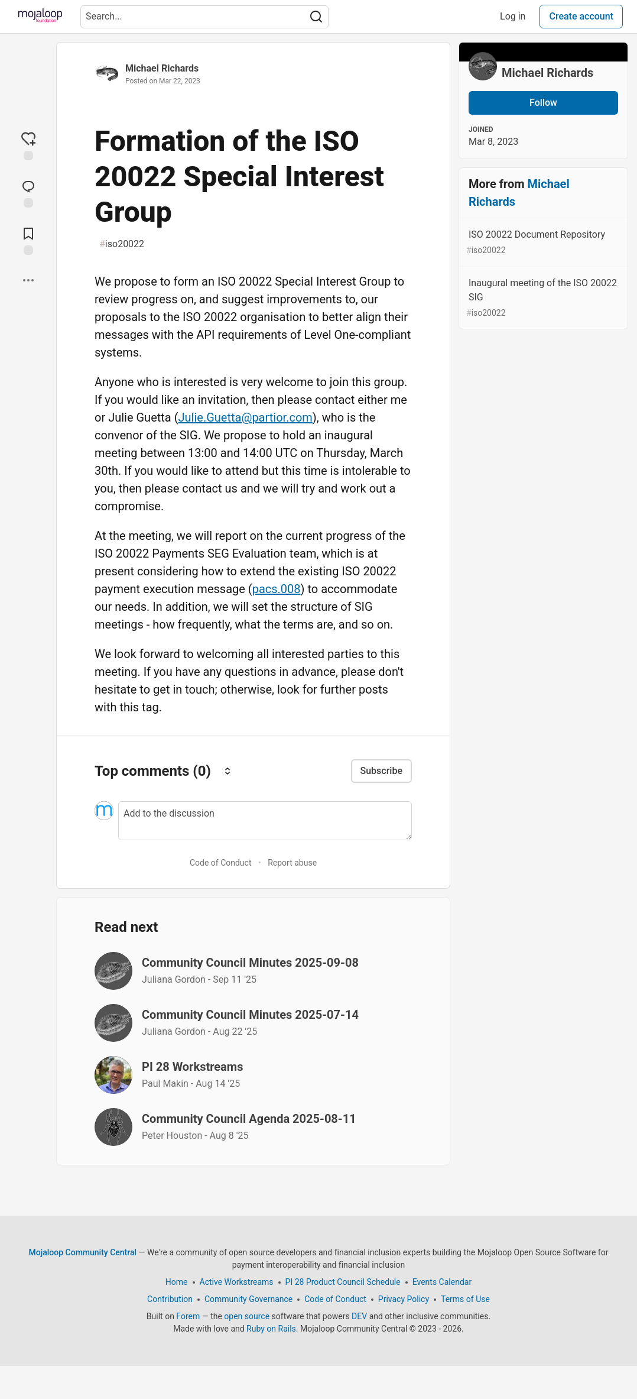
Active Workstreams (237, 1282)
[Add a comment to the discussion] (265, 821)
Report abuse (292, 862)
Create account (581, 16)
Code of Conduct (221, 862)
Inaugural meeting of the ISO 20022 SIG (542, 298)
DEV (359, 1316)
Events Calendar (442, 1282)
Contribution (170, 1299)
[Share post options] (28, 280)
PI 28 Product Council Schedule (343, 1282)
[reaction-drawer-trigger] (28, 145)
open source (246, 1316)
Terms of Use (465, 1299)
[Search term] (204, 16)
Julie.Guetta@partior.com (245, 417)
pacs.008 (276, 589)
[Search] (316, 17)
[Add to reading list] (28, 240)
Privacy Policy (403, 1299)
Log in (512, 16)
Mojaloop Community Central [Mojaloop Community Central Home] (83, 1252)
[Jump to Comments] (28, 193)
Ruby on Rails (271, 1328)
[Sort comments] (227, 770)
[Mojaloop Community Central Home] (40, 16)
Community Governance (248, 1299)
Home (176, 1282)
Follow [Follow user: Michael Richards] (543, 102)
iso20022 (121, 244)
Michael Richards (162, 68)
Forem (188, 1316)
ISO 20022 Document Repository (542, 243)
